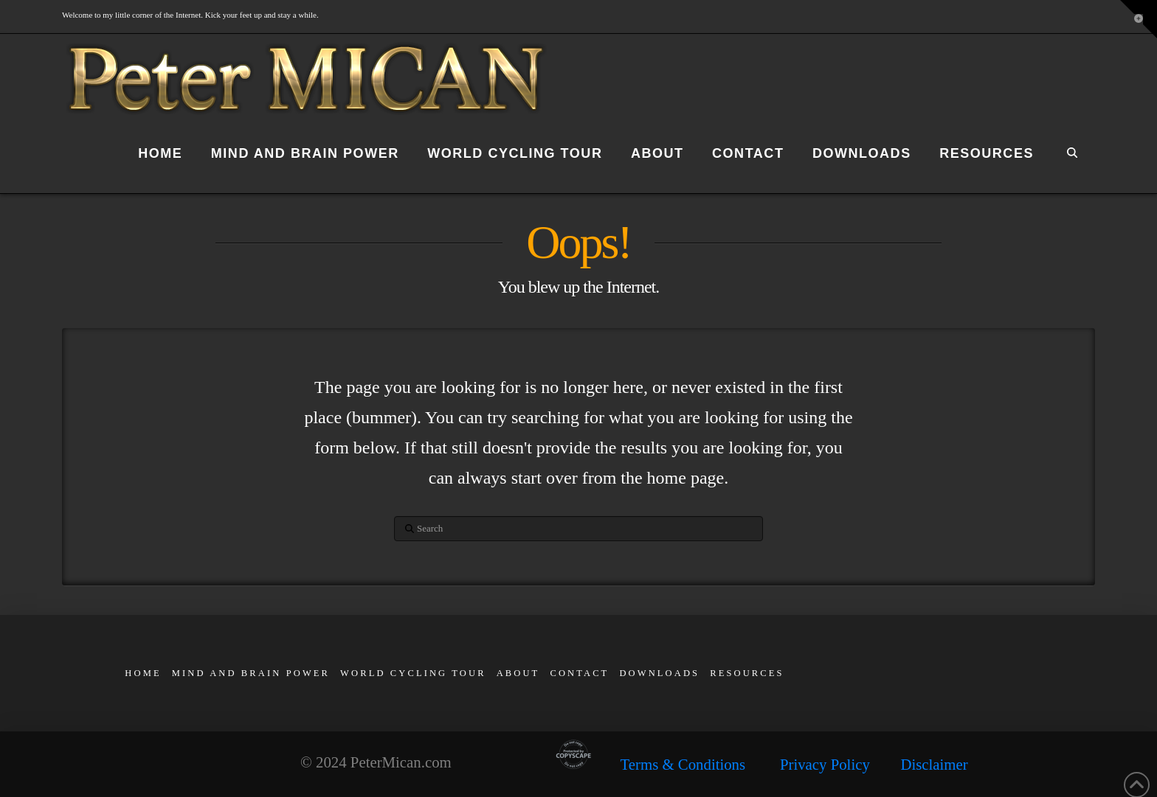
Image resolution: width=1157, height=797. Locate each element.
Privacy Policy (825, 764)
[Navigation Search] (1071, 156)
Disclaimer (933, 764)
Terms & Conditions (700, 764)
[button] (1138, 19)
